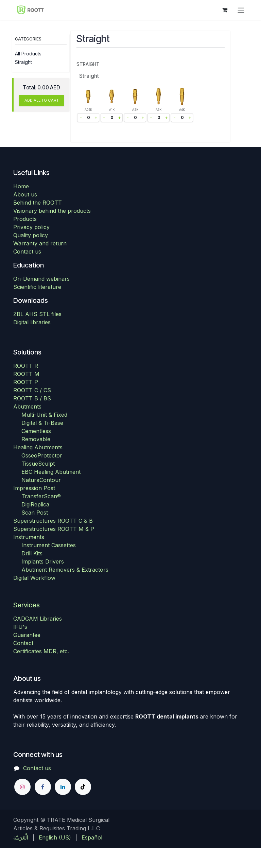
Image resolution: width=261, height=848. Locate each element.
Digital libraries (32, 322)
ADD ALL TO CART (41, 100)
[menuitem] (20, 837)
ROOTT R (25, 365)
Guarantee (26, 634)
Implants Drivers (42, 561)
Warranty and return (40, 243)
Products (25, 218)
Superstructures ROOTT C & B (53, 520)
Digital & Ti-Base (42, 422)
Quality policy (30, 235)
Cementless (36, 431)
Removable (35, 439)
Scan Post (34, 512)
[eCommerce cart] (224, 10)
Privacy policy (31, 227)
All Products (28, 53)
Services (26, 605)
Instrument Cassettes (48, 545)
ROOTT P (25, 382)
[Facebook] (43, 787)
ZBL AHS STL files (37, 314)
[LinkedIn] (63, 787)
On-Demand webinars (41, 278)
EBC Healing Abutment (51, 471)
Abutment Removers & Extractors (64, 569)
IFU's (20, 626)
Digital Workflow (34, 577)
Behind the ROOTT (37, 202)
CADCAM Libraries (37, 618)
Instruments (28, 537)
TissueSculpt (38, 463)
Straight (23, 62)
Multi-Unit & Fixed (44, 414)
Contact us (27, 251)
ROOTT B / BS (32, 398)
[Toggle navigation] (241, 10)
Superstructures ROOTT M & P (53, 528)
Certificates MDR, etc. (41, 651)
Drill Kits (31, 553)
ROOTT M (26, 373)
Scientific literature (37, 286)
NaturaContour (41, 480)
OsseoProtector (41, 455)
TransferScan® (41, 496)
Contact (23, 643)
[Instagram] (22, 787)
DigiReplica (35, 504)
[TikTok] (83, 787)
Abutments (27, 406)
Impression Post (34, 488)
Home (21, 186)
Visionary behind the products (52, 210)
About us (25, 194)
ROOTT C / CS (32, 390)
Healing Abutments (38, 447)
